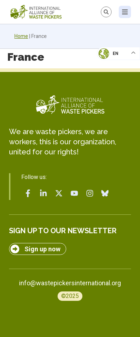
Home (21, 36)
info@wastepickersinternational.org (70, 283)
